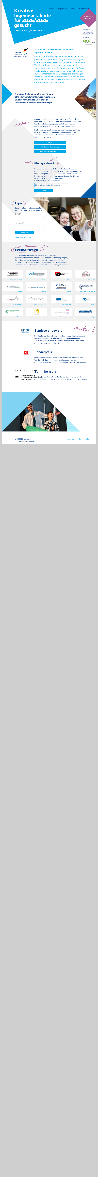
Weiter (43, 190)
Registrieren (62, 8)
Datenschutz (84, 439)
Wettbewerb (84, 8)
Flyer (50, 142)
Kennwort (19, 223)
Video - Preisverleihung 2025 (50, 151)
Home (51, 8)
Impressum (71, 439)
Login (73, 8)
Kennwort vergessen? (23, 237)
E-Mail (17, 214)
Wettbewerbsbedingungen (50, 147)
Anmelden (24, 233)
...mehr (62, 82)
